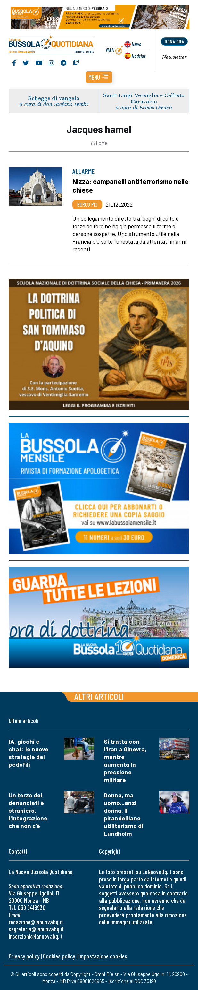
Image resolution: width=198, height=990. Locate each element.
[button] (99, 77)
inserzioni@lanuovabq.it (35, 936)
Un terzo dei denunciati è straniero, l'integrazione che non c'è (28, 811)
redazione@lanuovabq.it (36, 922)
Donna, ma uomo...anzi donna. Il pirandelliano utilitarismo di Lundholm (123, 814)
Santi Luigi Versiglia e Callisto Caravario (144, 98)
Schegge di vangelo (53, 98)
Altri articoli (99, 696)
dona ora (174, 41)
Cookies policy (59, 956)
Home (99, 143)
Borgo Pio (87, 204)
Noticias (139, 56)
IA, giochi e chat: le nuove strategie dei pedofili (28, 753)
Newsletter (174, 57)
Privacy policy (24, 956)
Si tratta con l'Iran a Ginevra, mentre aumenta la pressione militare (125, 761)
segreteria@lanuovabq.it (36, 929)
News (136, 44)
